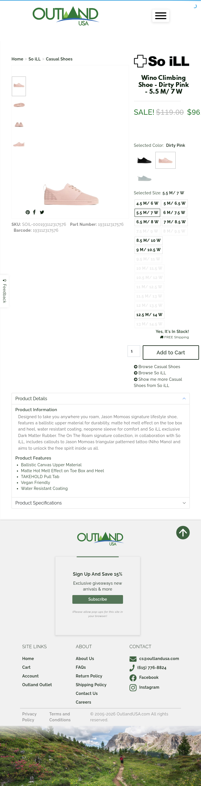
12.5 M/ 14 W (150, 314)
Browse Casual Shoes (157, 366)
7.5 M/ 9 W (147, 231)
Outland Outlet (37, 685)
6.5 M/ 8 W (148, 222)
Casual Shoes (59, 59)
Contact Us (87, 693)
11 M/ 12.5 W (149, 287)
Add (171, 352)
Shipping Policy (91, 685)
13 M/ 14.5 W (150, 324)
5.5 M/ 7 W (147, 212)
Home (17, 59)
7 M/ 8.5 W (175, 222)
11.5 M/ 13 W (149, 296)
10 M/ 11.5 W (149, 268)
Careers (83, 702)
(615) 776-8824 (148, 667)
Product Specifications (38, 503)
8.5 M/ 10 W (149, 240)
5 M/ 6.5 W (175, 203)
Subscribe (97, 599)
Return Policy (89, 676)
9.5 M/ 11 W (148, 259)
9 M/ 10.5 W (149, 249)
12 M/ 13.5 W (150, 305)
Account (30, 676)
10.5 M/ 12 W (150, 277)
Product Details (31, 398)
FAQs (81, 667)
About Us (85, 658)
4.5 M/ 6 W (148, 203)
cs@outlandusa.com (154, 658)
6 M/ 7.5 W (174, 212)
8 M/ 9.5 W (174, 231)
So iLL (35, 59)
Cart (26, 667)
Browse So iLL (150, 373)
